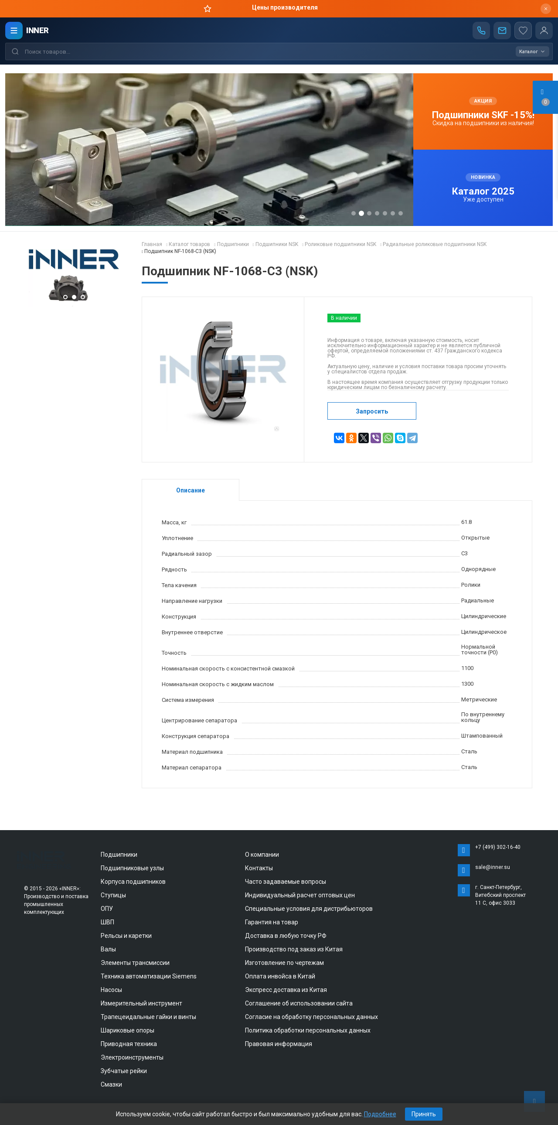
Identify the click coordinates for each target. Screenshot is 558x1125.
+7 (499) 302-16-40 (498, 847)
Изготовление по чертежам (284, 962)
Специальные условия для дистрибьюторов (309, 908)
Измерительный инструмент (141, 1003)
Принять (424, 1114)
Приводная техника (129, 1043)
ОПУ (107, 908)
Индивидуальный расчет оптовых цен (300, 895)
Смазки (111, 1084)
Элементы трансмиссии (135, 962)
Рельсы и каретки (126, 935)
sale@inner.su (492, 867)
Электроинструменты (132, 1057)
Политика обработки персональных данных (308, 1030)
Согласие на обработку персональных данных (311, 1016)
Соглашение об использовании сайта (299, 1003)
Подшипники (119, 854)
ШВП (107, 922)
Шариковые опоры (127, 1030)
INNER (37, 30)
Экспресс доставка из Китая (286, 989)
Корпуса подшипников (133, 881)
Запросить (372, 411)
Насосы (111, 989)
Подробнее (380, 1114)
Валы (108, 949)
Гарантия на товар (271, 922)
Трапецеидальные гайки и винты (148, 1016)
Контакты (259, 868)
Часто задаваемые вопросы (285, 881)
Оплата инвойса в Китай (280, 976)
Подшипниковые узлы (132, 868)
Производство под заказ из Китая (294, 949)
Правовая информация (278, 1043)
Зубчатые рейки (124, 1070)
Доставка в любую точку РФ (286, 935)
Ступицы (113, 895)
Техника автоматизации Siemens (149, 976)
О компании (262, 854)
